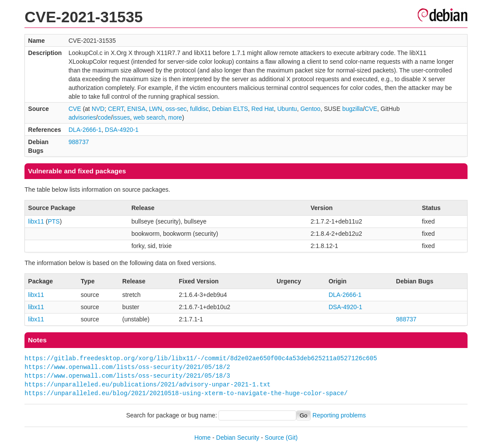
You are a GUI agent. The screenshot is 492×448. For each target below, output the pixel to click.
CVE (75, 108)
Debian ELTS (230, 108)
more (175, 117)
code (104, 117)
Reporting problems (339, 415)
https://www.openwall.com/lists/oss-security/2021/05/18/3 (127, 376)
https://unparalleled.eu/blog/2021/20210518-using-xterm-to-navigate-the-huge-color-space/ (185, 393)
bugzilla (352, 108)
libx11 (36, 221)
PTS (53, 221)
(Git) (292, 437)
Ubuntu (287, 108)
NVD (98, 108)
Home (202, 437)
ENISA (136, 108)
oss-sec (176, 108)
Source (274, 437)
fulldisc (199, 108)
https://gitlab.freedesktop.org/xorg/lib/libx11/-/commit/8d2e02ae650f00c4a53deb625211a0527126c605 (200, 358)
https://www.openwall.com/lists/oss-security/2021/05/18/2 (127, 367)
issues (121, 117)
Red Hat (262, 108)
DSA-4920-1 (122, 129)
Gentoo (310, 108)
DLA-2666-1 (85, 129)
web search (149, 117)
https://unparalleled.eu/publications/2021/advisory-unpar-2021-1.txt (147, 384)
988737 (79, 141)
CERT (116, 108)
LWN (155, 108)
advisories (82, 117)
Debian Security (238, 437)
